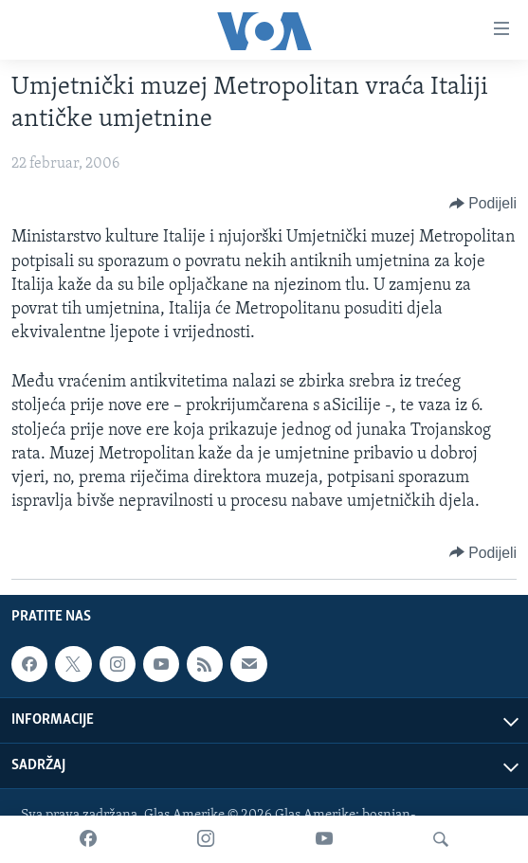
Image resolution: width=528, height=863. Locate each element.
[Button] (483, 203)
